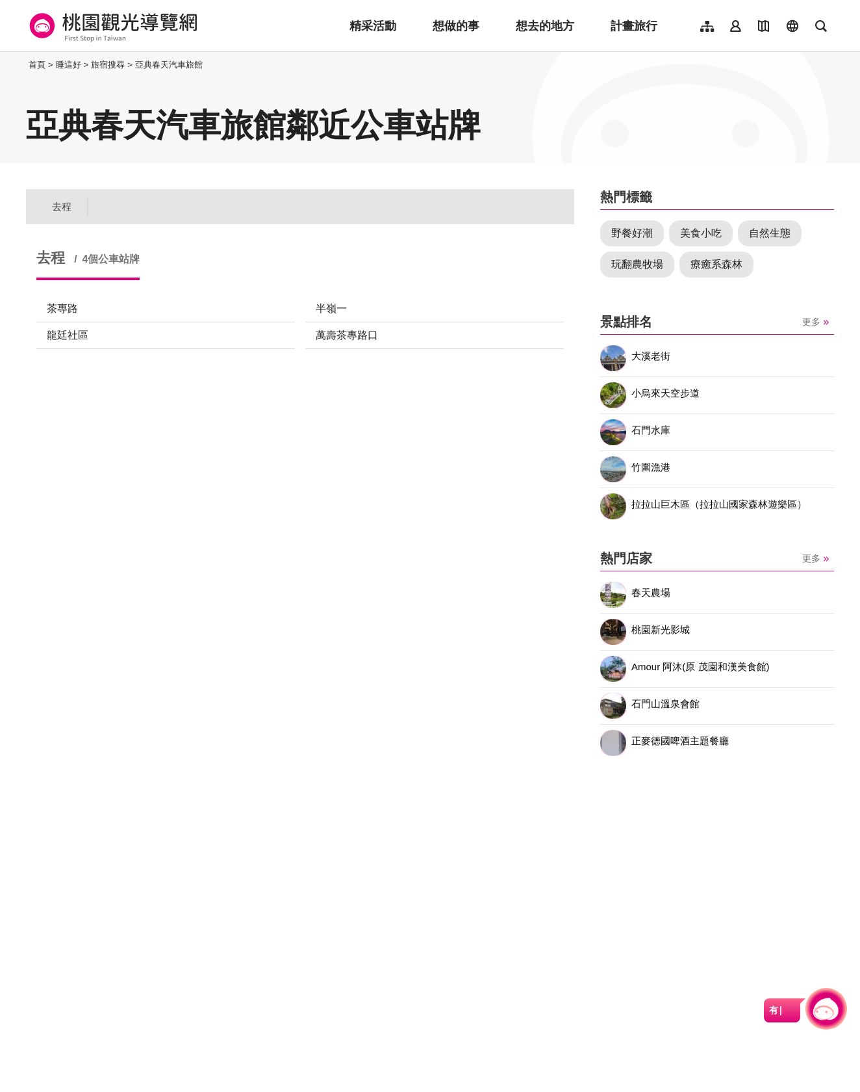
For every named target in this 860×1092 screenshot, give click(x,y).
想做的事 (456, 26)
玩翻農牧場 (637, 264)
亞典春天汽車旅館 (169, 65)
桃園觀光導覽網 (111, 26)
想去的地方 (545, 26)
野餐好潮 (632, 233)
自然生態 (769, 233)
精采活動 (372, 26)
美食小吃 (701, 233)
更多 (811, 322)
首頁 (37, 65)
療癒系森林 (716, 264)
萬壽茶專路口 (347, 335)
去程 (61, 206)
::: (22, 65)
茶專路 (62, 308)
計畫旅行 (634, 26)
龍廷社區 (67, 335)
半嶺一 (331, 308)
